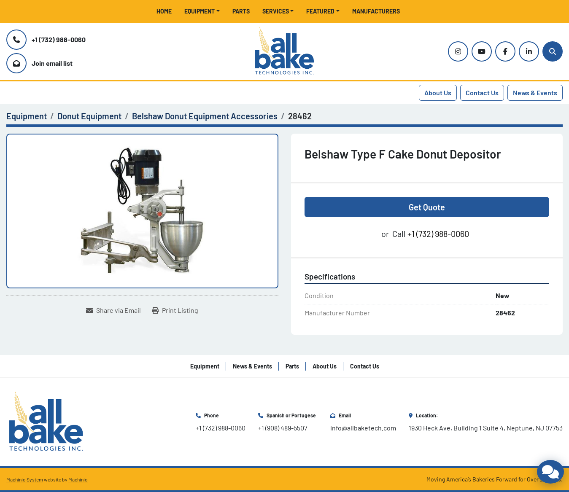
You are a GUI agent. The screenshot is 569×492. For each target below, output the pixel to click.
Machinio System (24, 479)
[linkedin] (529, 51)
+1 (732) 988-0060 (59, 39)
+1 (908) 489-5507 (282, 428)
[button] (202, 11)
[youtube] (482, 51)
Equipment (199, 11)
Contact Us (482, 93)
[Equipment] (26, 116)
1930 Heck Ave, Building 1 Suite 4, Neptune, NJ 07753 (486, 428)
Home (164, 11)
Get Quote (427, 207)
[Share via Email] (113, 310)
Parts (241, 11)
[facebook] (505, 51)
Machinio (78, 479)
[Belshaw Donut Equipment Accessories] (205, 116)
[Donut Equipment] (89, 116)
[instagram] (458, 51)
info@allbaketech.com (363, 428)
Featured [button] (320, 11)
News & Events (535, 93)
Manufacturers (376, 11)
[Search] (552, 51)
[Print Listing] (175, 310)
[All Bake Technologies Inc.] (46, 421)
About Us (437, 93)
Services (275, 11)
